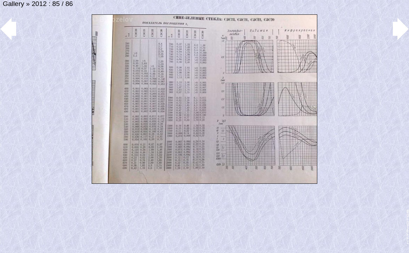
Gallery (13, 3)
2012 (39, 3)
